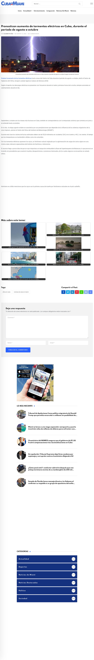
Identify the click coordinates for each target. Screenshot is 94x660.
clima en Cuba (6, 278)
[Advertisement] (47, 104)
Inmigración (50, 11)
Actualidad (27, 11)
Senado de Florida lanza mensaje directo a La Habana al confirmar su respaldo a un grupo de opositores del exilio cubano (51, 469)
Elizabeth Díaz (8, 33)
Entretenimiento (39, 11)
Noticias (73, 11)
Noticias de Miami (62, 11)
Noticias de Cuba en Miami (21, 278)
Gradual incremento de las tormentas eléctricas (16, 78)
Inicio (20, 11)
